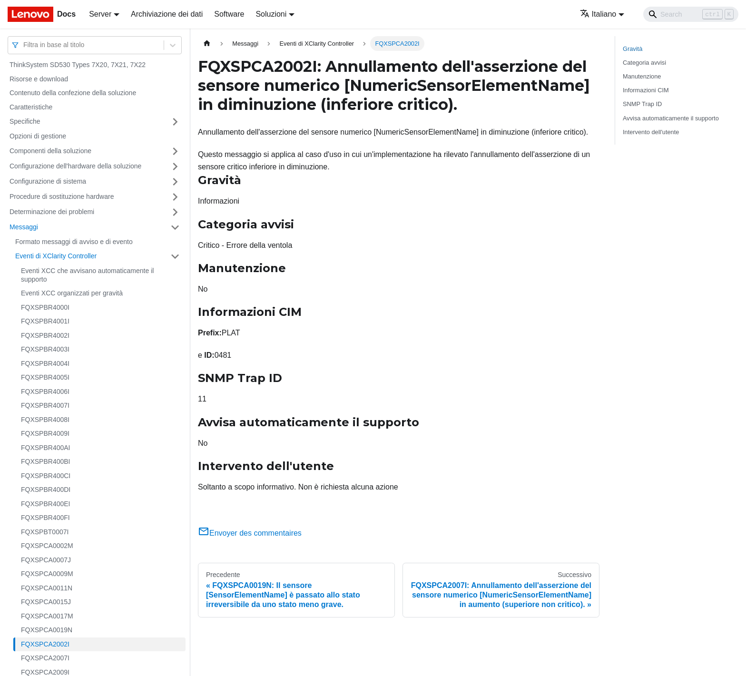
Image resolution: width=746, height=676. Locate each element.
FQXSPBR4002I (45, 335)
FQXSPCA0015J (46, 602)
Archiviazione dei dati (167, 14)
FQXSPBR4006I (45, 391)
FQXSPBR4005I (45, 377)
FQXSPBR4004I (45, 363)
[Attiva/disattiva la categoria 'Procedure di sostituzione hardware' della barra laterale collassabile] (175, 197)
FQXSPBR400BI (45, 461)
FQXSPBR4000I (45, 307)
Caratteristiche (31, 107)
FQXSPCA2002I (45, 644)
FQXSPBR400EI (45, 504)
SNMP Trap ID (642, 104)
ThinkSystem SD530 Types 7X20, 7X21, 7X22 (78, 65)
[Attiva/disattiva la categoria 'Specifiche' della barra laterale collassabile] (175, 121)
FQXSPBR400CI (45, 476)
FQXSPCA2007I (45, 658)
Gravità (632, 48)
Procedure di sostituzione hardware (62, 196)
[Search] (690, 14)
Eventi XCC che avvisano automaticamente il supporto (87, 275)
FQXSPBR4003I (45, 349)
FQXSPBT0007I (45, 532)
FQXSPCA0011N (46, 588)
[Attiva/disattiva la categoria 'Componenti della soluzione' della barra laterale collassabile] (175, 151)
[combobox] (24, 44)
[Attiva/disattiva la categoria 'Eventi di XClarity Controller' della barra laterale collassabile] (175, 256)
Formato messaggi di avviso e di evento (74, 241)
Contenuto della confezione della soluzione (73, 93)
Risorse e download (39, 79)
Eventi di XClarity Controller (56, 256)
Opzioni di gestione (38, 136)
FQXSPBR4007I (45, 405)
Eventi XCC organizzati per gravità (72, 293)
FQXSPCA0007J (46, 560)
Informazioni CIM (646, 90)
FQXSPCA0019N (46, 630)
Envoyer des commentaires (250, 533)
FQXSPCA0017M (47, 616)
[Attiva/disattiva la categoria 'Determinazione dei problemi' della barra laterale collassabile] (175, 212)
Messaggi (24, 227)
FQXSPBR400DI (45, 489)
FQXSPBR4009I (45, 433)
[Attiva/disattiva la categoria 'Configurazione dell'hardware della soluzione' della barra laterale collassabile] (175, 166)
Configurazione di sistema (48, 181)
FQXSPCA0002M (47, 545)
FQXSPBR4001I (45, 321)
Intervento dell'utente (651, 132)
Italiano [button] (598, 14)
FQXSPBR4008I (45, 419)
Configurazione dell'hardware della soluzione (75, 166)
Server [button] (100, 14)
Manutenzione (642, 76)
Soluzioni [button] (270, 14)
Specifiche (25, 121)
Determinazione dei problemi (52, 212)
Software (229, 14)
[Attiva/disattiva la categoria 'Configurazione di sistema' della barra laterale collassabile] (175, 181)
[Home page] (207, 43)
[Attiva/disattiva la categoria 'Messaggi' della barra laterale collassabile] (175, 227)
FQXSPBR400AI (45, 447)
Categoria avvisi (644, 62)
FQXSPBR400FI (45, 517)
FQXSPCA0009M (47, 574)
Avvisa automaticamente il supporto (671, 118)
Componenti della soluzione (50, 151)
